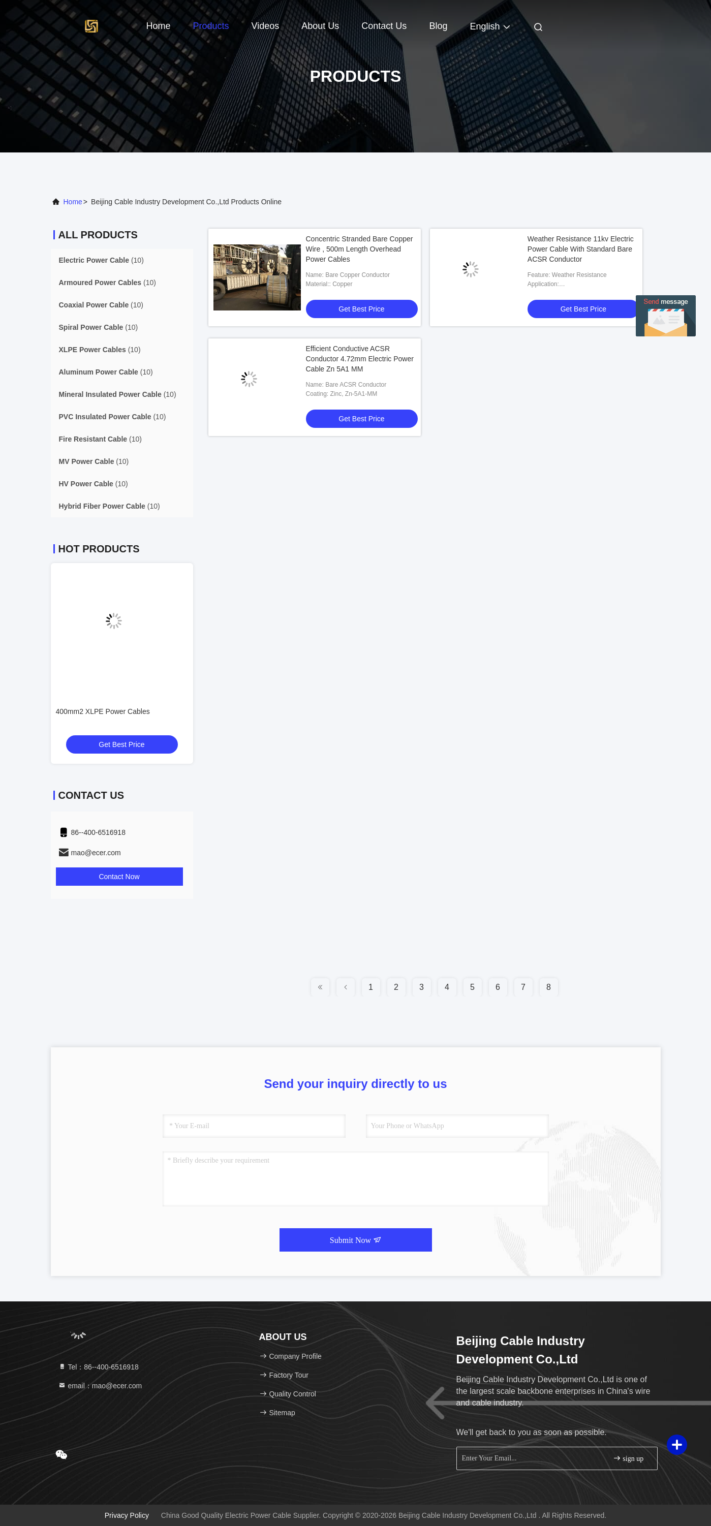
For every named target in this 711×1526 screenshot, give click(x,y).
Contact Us (384, 26)
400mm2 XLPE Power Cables (103, 711)
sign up (628, 1458)
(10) (101, 260)
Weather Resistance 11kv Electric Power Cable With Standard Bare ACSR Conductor (581, 249)
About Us (320, 26)
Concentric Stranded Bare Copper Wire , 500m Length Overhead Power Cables (359, 249)
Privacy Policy (127, 1515)
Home (158, 26)
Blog (438, 26)
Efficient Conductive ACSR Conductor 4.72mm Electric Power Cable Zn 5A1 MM (360, 359)
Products (211, 26)
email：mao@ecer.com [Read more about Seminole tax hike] (100, 1386)
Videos (266, 26)
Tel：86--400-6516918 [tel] (98, 1367)
